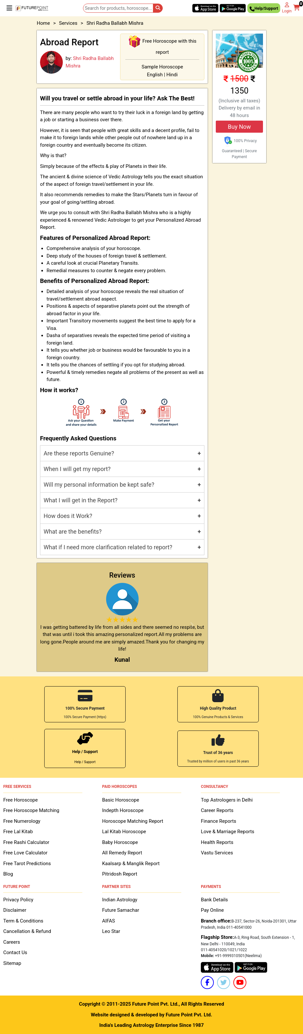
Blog (8, 874)
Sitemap (12, 963)
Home (43, 23)
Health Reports (217, 842)
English (155, 75)
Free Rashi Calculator (26, 842)
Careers (11, 942)
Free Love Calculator (25, 853)
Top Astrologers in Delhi (227, 800)
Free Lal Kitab (18, 832)
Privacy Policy (18, 900)
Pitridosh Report (119, 874)
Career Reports (217, 810)
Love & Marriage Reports (227, 832)
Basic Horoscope (120, 800)
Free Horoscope (20, 800)
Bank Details (214, 900)
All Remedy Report (122, 853)
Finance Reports (218, 821)
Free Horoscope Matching (31, 810)
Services (68, 23)
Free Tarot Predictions (27, 863)
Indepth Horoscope (123, 810)
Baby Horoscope (120, 842)
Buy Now (239, 126)
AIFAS (108, 921)
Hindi (172, 75)
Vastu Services (217, 853)
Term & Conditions (23, 921)
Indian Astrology (119, 900)
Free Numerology (21, 821)
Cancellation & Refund (27, 931)
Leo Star (111, 931)
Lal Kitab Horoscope (124, 832)
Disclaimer (14, 910)
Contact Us (15, 952)
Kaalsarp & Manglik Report (131, 863)
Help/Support (264, 9)
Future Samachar (120, 910)
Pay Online (212, 910)
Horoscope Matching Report (132, 821)
